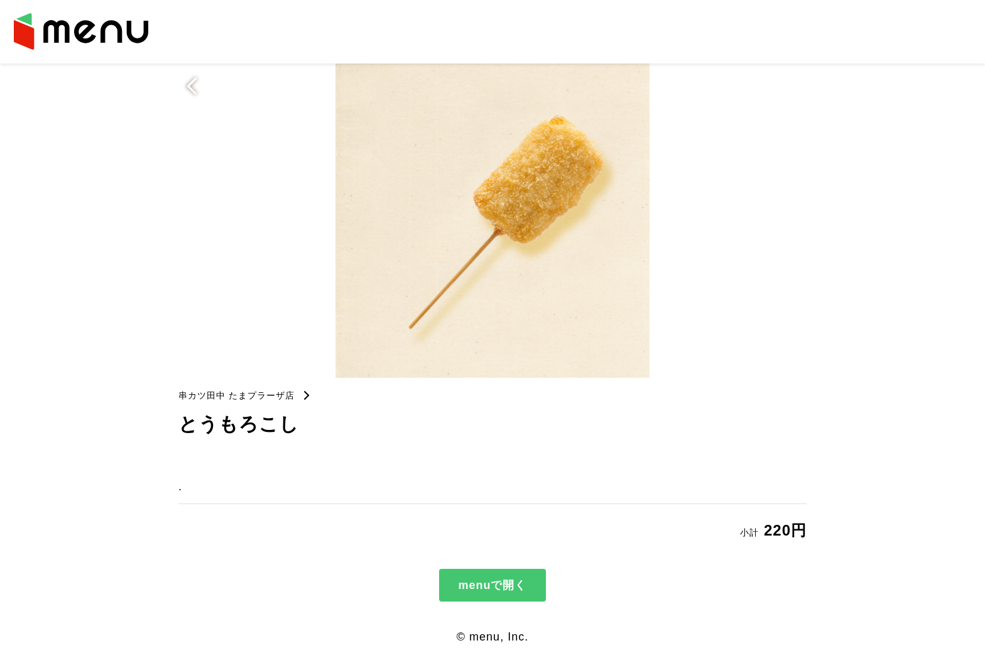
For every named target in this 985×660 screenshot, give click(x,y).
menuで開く (492, 585)
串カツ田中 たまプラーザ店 (236, 395)
